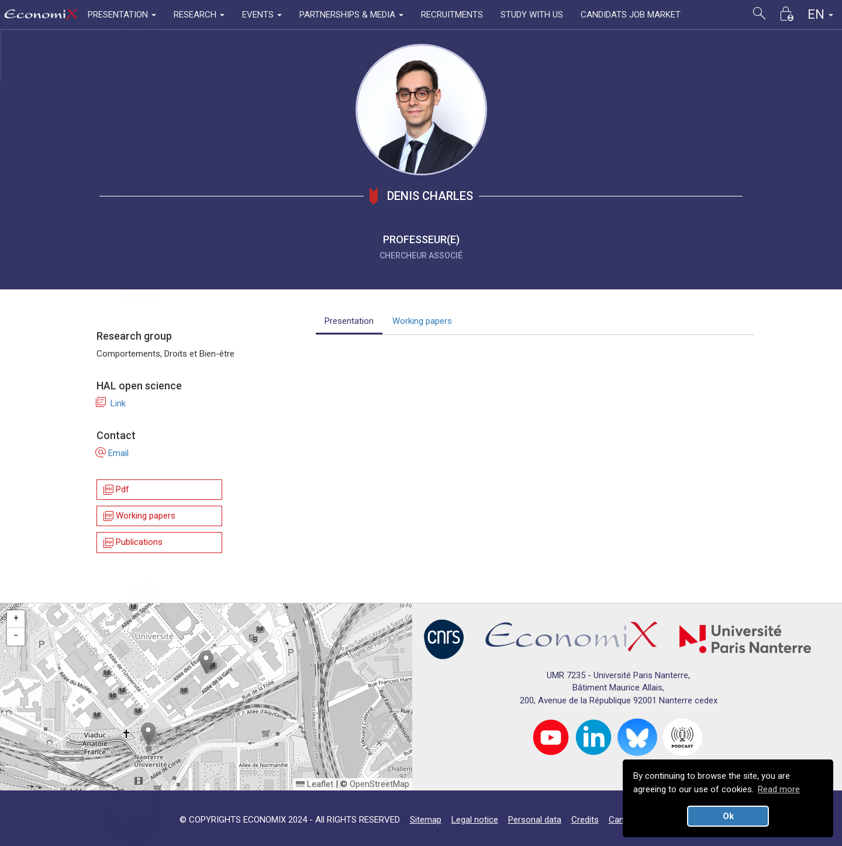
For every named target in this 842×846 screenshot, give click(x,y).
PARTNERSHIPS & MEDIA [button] (351, 14)
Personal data (534, 819)
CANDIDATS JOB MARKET (631, 14)
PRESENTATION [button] (122, 14)
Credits (585, 819)
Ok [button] (728, 816)
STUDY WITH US (532, 14)
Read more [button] (779, 789)
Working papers (138, 515)
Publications (132, 542)
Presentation (349, 321)
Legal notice (474, 819)
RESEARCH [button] (199, 14)
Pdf (115, 489)
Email (112, 453)
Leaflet (314, 784)
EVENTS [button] (262, 14)
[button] (206, 662)
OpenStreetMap (379, 784)
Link (111, 403)
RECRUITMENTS (452, 14)
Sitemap (425, 819)
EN (820, 14)
